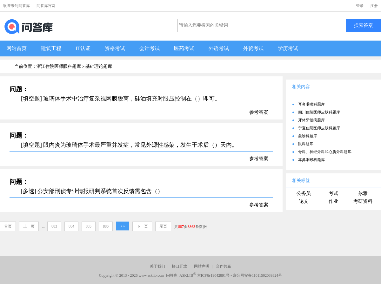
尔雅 (363, 193)
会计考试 (149, 48)
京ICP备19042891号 (213, 275)
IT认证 (83, 48)
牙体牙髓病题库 (311, 120)
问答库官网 (46, 5)
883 (54, 226)
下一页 (142, 226)
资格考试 (115, 48)
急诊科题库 (307, 136)
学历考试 (288, 48)
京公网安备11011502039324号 (257, 275)
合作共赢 (223, 266)
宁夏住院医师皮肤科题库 (319, 128)
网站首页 (16, 48)
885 (88, 226)
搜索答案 (363, 25)
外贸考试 (253, 48)
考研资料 (362, 201)
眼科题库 (305, 144)
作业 (333, 201)
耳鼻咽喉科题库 (311, 104)
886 (106, 226)
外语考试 (219, 48)
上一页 (29, 226)
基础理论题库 (98, 66)
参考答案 (258, 112)
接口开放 (179, 266)
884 (71, 226)
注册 (374, 5)
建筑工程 (51, 48)
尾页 (163, 226)
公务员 (304, 193)
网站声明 (201, 266)
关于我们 (157, 266)
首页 (8, 226)
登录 (360, 5)
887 (122, 226)
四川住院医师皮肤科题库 (319, 112)
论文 (304, 201)
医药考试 (184, 48)
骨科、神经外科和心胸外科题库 (324, 152)
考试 (333, 193)
